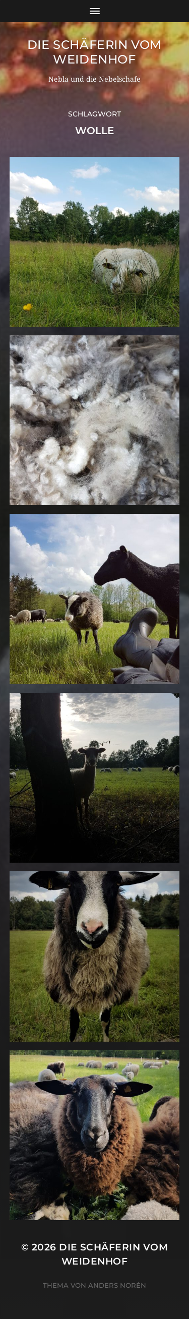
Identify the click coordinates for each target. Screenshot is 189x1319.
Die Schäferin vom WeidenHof (94, 52)
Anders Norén (117, 1285)
